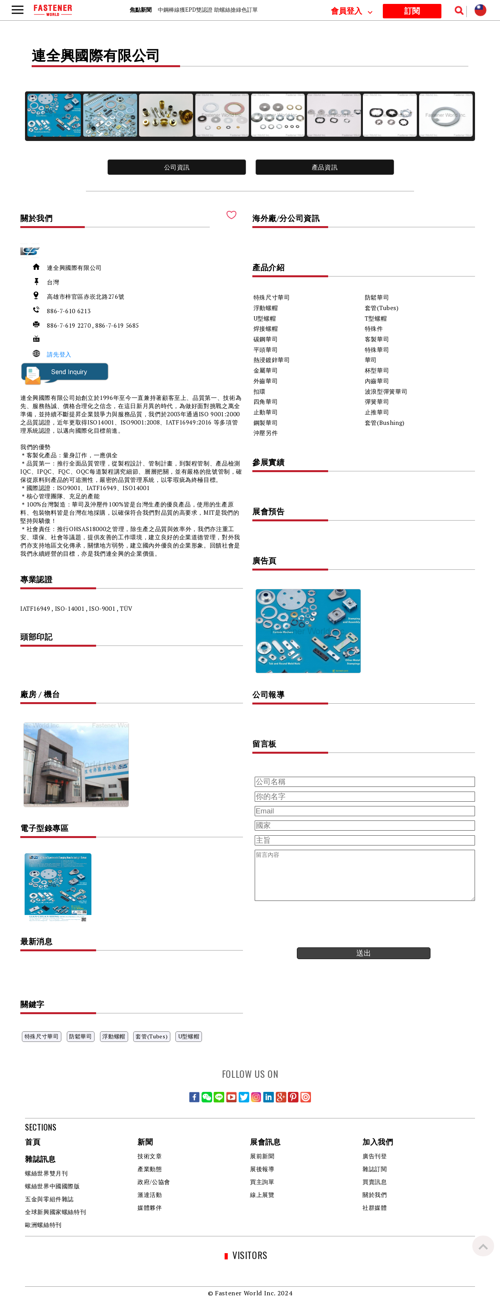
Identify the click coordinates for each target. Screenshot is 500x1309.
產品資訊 (325, 167)
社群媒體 (374, 1207)
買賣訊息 (374, 1182)
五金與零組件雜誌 (49, 1199)
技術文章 (150, 1156)
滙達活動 (150, 1194)
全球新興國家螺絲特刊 (55, 1212)
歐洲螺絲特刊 (43, 1225)
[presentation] (311, 924)
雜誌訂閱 (374, 1169)
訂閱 (412, 11)
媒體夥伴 (150, 1207)
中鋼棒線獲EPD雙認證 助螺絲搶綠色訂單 (208, 9)
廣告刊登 (374, 1156)
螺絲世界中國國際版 (52, 1186)
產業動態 (150, 1169)
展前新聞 (262, 1156)
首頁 (32, 1142)
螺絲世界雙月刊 (46, 1173)
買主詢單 (262, 1182)
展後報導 (262, 1169)
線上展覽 (262, 1194)
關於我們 (374, 1194)
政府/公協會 (154, 1182)
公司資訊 (177, 167)
